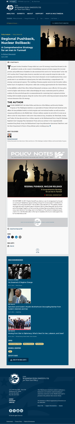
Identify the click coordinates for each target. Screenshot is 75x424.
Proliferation (39, 344)
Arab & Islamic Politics (15, 344)
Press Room (12, 400)
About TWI (40, 405)
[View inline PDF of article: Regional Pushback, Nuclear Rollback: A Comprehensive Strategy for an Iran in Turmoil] (37, 229)
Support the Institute (51, 405)
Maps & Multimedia (54, 14)
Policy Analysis (6, 34)
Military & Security (18, 18)
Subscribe (11, 402)
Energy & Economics (30, 18)
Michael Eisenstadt (9, 54)
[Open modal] (60, 23)
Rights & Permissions (29, 421)
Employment (10, 421)
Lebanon (47, 18)
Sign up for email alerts (18, 360)
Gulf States (54, 18)
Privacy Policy (18, 421)
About (30, 14)
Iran (41, 18)
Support (40, 14)
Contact (11, 399)
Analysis (11, 14)
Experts (21, 14)
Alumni (61, 405)
